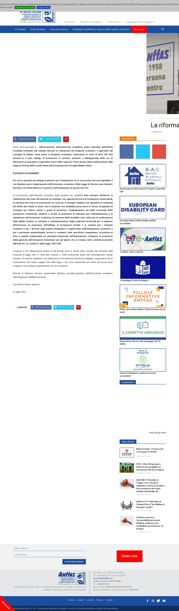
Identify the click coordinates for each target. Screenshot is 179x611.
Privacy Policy (43, 7)
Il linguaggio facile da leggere (134, 280)
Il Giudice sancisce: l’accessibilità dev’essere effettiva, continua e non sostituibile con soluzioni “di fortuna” (149, 523)
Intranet (109, 600)
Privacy (100, 600)
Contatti (80, 600)
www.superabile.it (28, 147)
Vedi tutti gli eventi (157, 432)
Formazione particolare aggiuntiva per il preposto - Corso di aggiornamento (149, 407)
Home (71, 600)
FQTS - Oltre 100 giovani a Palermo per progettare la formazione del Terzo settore (150, 467)
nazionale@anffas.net (103, 578)
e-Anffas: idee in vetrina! (131, 252)
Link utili (90, 600)
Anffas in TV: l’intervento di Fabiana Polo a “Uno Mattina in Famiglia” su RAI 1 (150, 504)
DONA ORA (129, 556)
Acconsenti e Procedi (24, 7)
